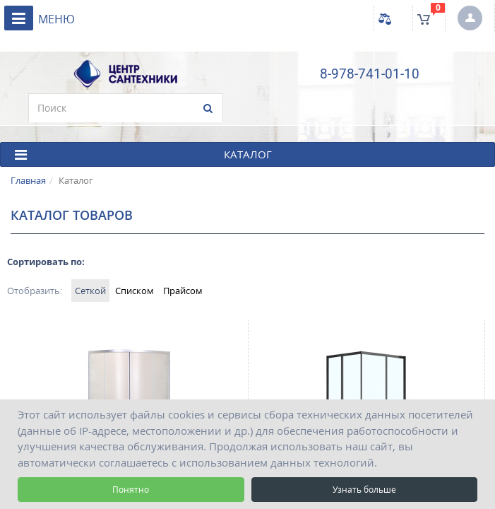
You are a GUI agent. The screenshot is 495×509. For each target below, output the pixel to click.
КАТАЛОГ (143, 154)
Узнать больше (364, 490)
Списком (134, 290)
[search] (125, 108)
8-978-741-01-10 (369, 74)
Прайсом (183, 290)
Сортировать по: (46, 261)
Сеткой (90, 290)
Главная (28, 180)
